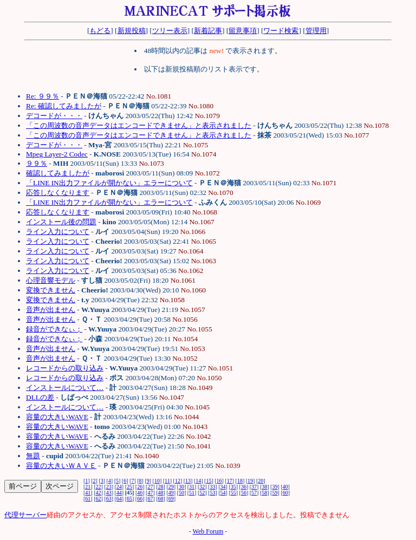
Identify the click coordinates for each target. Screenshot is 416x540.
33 (212, 487)
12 (177, 481)
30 (181, 487)
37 (254, 487)
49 (171, 493)
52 (202, 493)
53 (212, 493)
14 (198, 481)
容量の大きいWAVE (57, 417)
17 (229, 481)
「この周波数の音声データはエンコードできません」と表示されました (138, 125)
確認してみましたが (57, 173)
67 (150, 499)
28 (161, 487)
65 (129, 499)
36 (243, 487)
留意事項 (243, 31)
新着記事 (208, 31)
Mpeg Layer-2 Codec (57, 154)
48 (161, 493)
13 (188, 481)
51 (191, 493)
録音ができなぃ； (54, 329)
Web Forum (208, 531)
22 (98, 487)
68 (161, 499)
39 (274, 487)
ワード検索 (280, 31)
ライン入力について (57, 231)
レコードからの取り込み (64, 368)
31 (191, 487)
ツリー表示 (169, 31)
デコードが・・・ (54, 116)
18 (240, 481)
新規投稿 (132, 31)
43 (109, 493)
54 (223, 493)
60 (285, 493)
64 (119, 499)
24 (119, 487)
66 (139, 499)
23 (109, 487)
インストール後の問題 (61, 222)
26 (139, 487)
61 (87, 499)
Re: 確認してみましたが (63, 106)
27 (150, 487)
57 (254, 493)
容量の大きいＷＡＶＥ (61, 465)
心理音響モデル (50, 280)
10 (157, 481)
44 (119, 493)
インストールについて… (64, 387)
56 (243, 493)
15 (208, 481)
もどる (99, 31)
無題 (33, 456)
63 (109, 499)
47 (150, 493)
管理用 (316, 31)
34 (223, 487)
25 (129, 487)
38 (264, 487)
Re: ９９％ (42, 96)
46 (139, 493)
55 (233, 493)
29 (171, 487)
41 (87, 493)
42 (98, 493)
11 (167, 481)
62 (98, 499)
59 (274, 493)
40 (285, 487)
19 (250, 481)
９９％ (36, 163)
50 (181, 493)
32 (202, 487)
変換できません (50, 290)
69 (171, 499)
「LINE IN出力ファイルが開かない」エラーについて (109, 183)
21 (87, 487)
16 (219, 481)
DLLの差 (40, 397)
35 (233, 487)
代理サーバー (25, 515)
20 (260, 481)
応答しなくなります (57, 192)
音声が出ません (50, 309)
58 (264, 493)
